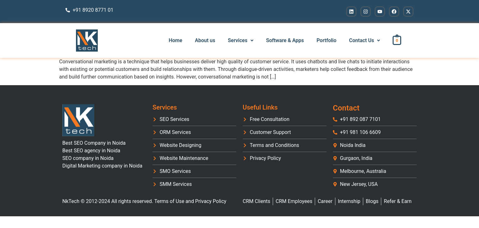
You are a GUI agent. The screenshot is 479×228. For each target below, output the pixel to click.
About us (205, 40)
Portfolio (326, 40)
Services (240, 40)
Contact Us (364, 40)
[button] (240, 40)
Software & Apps (285, 40)
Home (175, 40)
